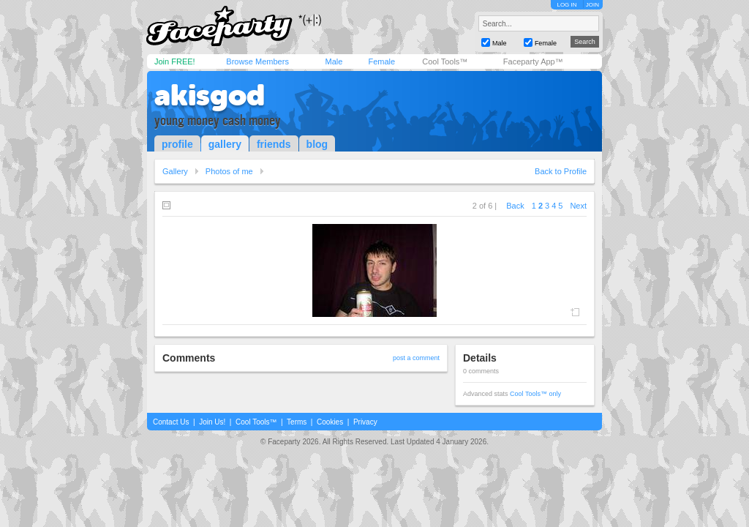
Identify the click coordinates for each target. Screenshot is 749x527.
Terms (296, 422)
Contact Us (171, 422)
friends (274, 144)
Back (515, 205)
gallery (224, 144)
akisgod (209, 95)
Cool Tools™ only (535, 393)
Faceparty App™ (533, 61)
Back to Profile (561, 171)
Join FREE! (174, 61)
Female (381, 61)
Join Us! (212, 422)
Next (578, 205)
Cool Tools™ (444, 61)
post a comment (416, 358)
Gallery (175, 171)
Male (333, 61)
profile (177, 144)
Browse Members (257, 61)
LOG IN (566, 4)
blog (317, 144)
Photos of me (229, 171)
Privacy (365, 422)
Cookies (330, 422)
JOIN (592, 4)
